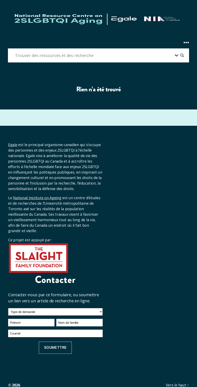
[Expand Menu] (186, 35)
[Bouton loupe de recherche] (182, 55)
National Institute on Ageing (37, 197)
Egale (12, 144)
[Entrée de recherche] (94, 55)
